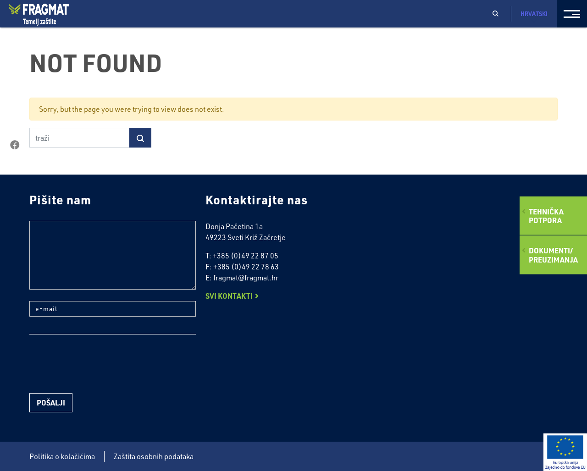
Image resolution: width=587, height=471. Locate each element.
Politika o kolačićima (62, 456)
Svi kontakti (229, 296)
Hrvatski (534, 17)
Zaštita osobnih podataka (154, 456)
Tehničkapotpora (546, 216)
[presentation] (99, 364)
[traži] (79, 138)
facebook (14, 145)
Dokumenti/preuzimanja (553, 255)
